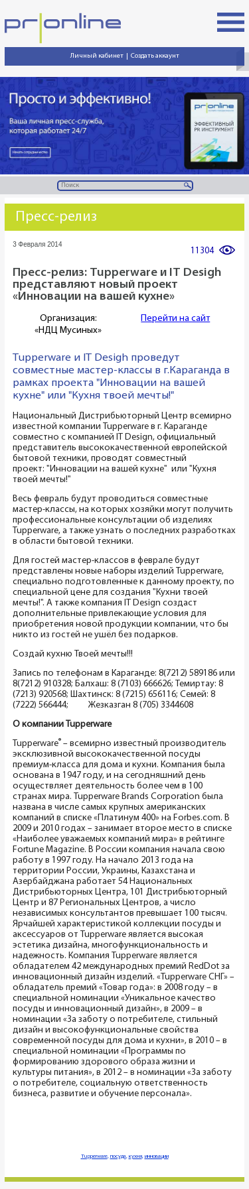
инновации (157, 1156)
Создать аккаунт (155, 56)
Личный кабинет (97, 56)
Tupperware (94, 1156)
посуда (118, 1156)
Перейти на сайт (175, 319)
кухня (135, 1156)
